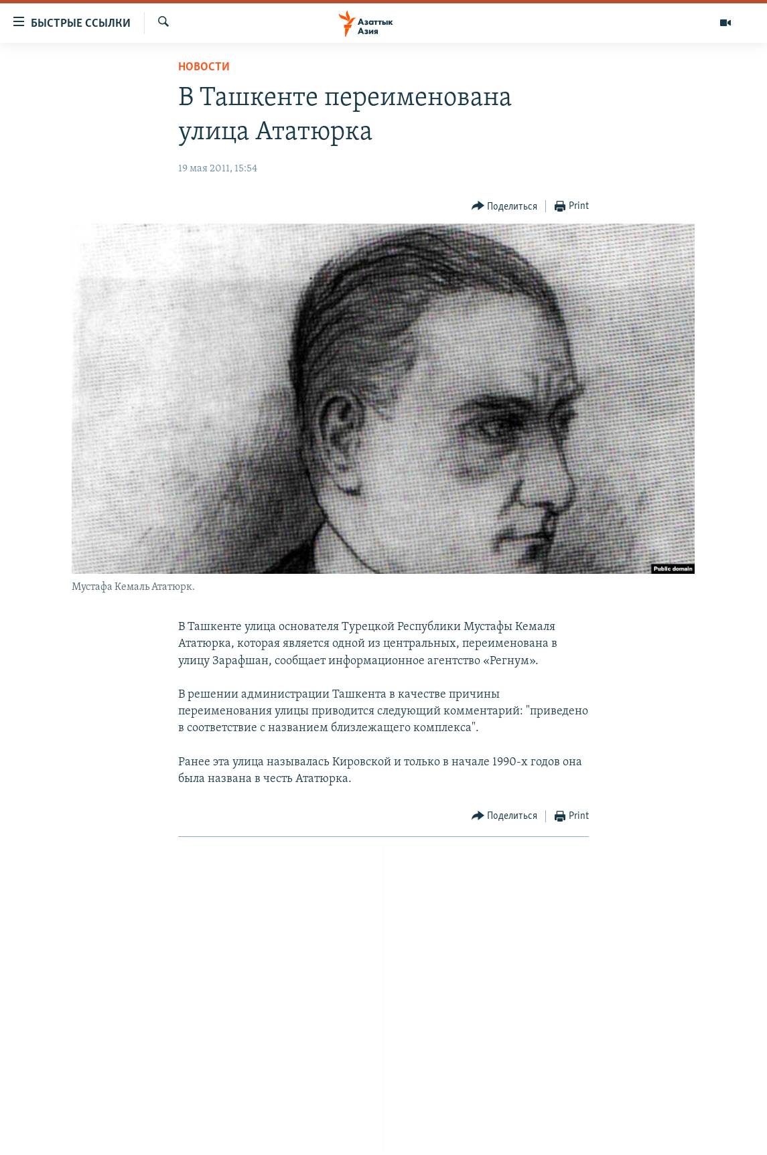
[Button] (505, 207)
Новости (204, 67)
